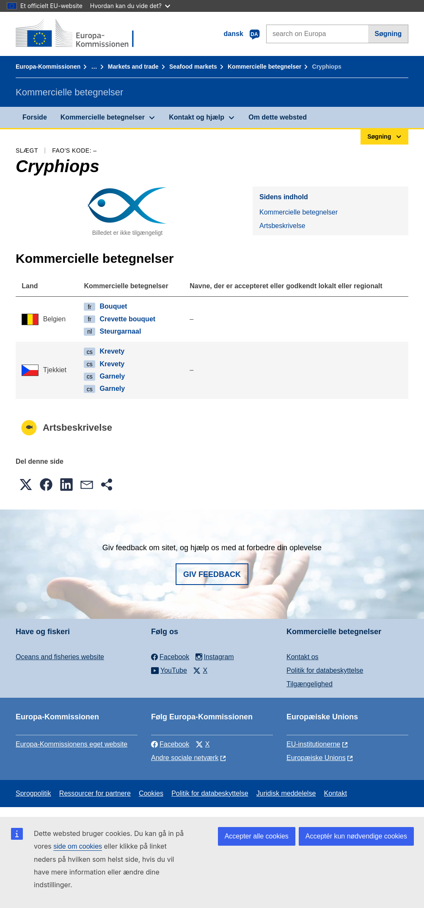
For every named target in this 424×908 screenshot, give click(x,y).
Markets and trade (133, 66)
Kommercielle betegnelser (264, 66)
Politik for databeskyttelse (324, 670)
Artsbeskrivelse (282, 225)
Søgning (388, 33)
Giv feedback (212, 574)
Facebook (170, 744)
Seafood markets (193, 66)
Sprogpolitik (33, 793)
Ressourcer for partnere (95, 793)
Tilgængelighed (309, 684)
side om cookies (77, 846)
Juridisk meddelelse (286, 793)
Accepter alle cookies (257, 836)
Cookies (151, 793)
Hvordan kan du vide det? (130, 5)
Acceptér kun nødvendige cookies (356, 836)
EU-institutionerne (313, 744)
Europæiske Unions (316, 757)
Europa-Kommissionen (48, 66)
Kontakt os (302, 656)
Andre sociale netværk (184, 757)
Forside (34, 117)
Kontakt (335, 793)
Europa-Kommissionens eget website (71, 744)
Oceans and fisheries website (60, 656)
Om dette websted (277, 117)
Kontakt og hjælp (196, 117)
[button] (25, 484)
